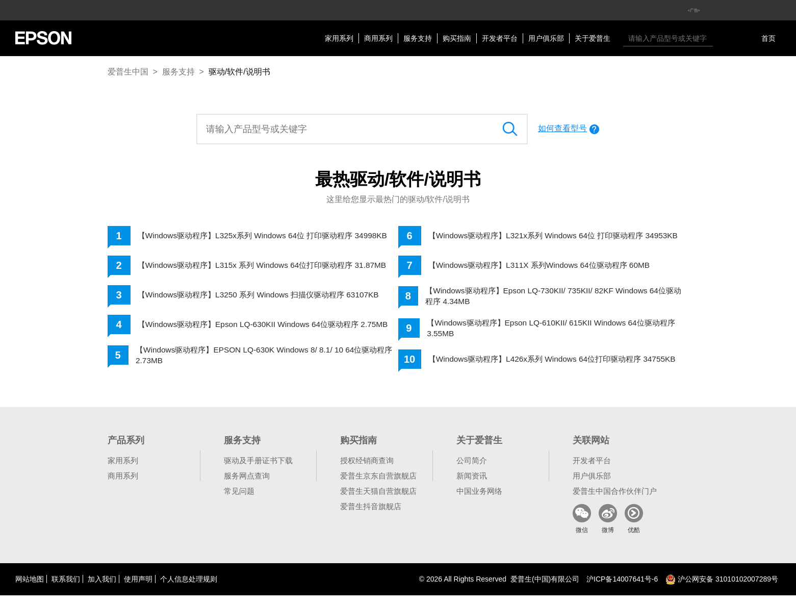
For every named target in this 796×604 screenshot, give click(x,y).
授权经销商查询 (367, 469)
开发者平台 (500, 38)
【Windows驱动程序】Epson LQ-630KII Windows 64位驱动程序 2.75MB (254, 332)
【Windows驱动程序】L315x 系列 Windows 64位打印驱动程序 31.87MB (251, 270)
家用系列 (339, 38)
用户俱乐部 (546, 38)
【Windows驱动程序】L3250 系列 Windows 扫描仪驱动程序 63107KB (265, 301)
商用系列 (378, 38)
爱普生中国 (128, 71)
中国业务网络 (479, 499)
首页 (768, 38)
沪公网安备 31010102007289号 (721, 588)
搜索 (723, 38)
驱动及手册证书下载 (258, 469)
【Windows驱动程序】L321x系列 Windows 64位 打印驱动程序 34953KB (541, 237)
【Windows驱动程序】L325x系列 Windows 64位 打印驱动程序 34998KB (251, 237)
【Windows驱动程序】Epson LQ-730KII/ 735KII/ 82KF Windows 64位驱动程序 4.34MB (555, 299)
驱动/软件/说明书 (239, 71)
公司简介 (471, 469)
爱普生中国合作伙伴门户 (615, 499)
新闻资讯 (471, 484)
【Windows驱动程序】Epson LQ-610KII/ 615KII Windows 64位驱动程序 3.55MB (556, 332)
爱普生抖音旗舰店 (370, 515)
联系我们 (66, 588)
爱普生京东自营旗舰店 (378, 484)
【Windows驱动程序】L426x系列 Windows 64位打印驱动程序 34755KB (540, 365)
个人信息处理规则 (188, 588)
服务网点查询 (247, 484)
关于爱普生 (592, 38)
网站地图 (29, 588)
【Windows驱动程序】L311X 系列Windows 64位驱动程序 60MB (545, 268)
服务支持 (417, 38)
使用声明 (138, 588)
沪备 (622, 588)
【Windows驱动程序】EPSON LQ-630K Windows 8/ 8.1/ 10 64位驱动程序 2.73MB (265, 365)
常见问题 (239, 499)
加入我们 (102, 588)
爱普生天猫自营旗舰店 (378, 499)
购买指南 (457, 38)
